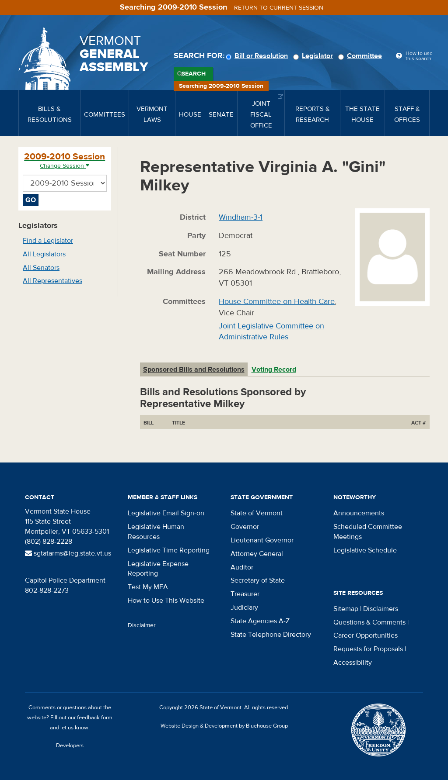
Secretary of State (258, 580)
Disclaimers (380, 608)
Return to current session (278, 8)
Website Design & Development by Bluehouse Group (224, 725)
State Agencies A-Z (260, 621)
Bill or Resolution (258, 56)
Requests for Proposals (368, 649)
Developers (70, 745)
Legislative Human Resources (156, 531)
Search (194, 74)
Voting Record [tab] (274, 369)
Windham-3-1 (240, 217)
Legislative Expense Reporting (158, 568)
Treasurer (245, 594)
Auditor (242, 567)
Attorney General (257, 553)
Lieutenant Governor (262, 540)
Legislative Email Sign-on (166, 513)
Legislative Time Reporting (169, 550)
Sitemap (345, 608)
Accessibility (352, 662)
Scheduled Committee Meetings (367, 531)
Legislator (314, 56)
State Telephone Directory (271, 634)
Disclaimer (142, 625)
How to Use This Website (166, 600)
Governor (245, 526)
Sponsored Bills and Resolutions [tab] (194, 369)
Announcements (358, 513)
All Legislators (44, 254)
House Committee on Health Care (277, 302)
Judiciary (244, 607)
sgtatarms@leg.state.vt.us (68, 553)
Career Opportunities (365, 635)
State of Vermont (257, 513)
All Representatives (52, 280)
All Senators (41, 267)
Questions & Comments (369, 622)
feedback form (94, 717)
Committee (361, 56)
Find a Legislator (48, 240)
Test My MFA (148, 587)
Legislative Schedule (365, 550)
